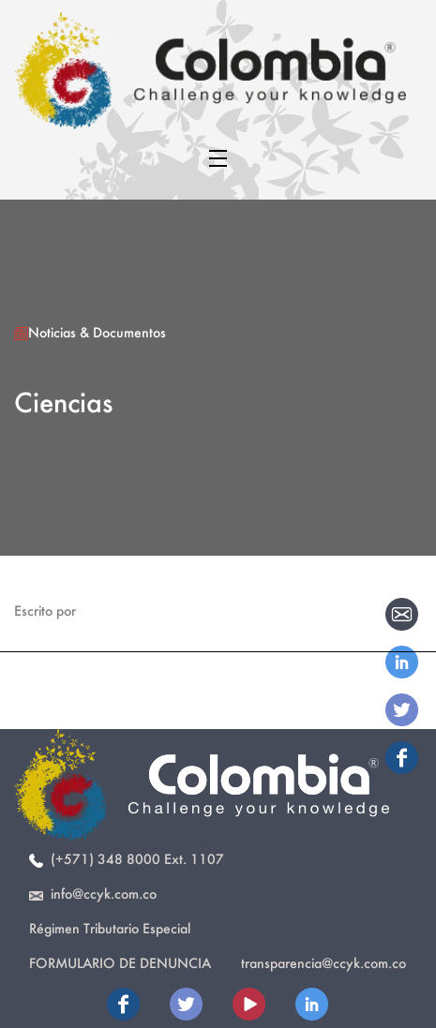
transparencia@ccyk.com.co (323, 963)
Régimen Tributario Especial (109, 928)
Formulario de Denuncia (120, 963)
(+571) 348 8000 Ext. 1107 (126, 859)
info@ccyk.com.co (93, 893)
